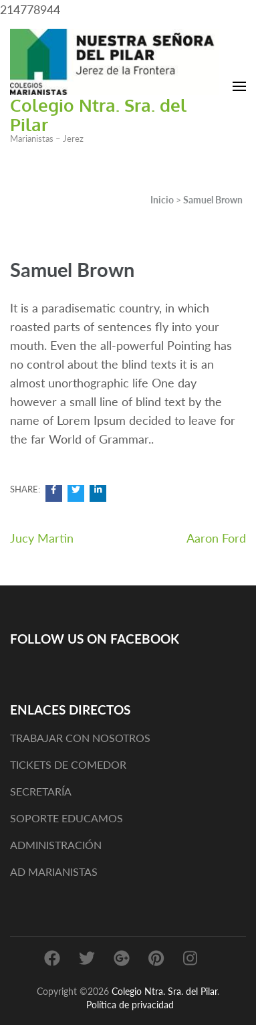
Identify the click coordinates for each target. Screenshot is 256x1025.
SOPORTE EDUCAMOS (66, 818)
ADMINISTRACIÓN (56, 844)
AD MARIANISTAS (54, 871)
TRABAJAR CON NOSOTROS (80, 737)
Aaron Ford (216, 538)
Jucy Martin (42, 538)
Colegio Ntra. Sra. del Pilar (98, 114)
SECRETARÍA (41, 791)
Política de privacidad (130, 1004)
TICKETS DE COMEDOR (68, 764)
